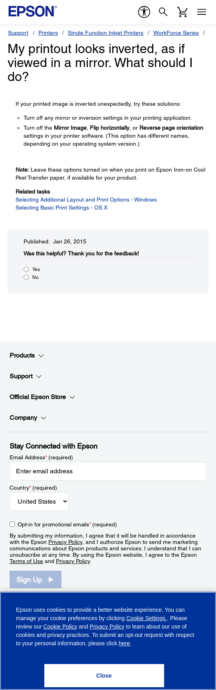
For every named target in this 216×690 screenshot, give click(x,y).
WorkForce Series (176, 33)
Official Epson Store (42, 397)
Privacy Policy (65, 542)
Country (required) (33, 487)
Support (18, 33)
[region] (108, 641)
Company (28, 417)
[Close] (104, 675)
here (124, 643)
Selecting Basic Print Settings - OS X (61, 207)
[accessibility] (144, 12)
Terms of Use (26, 561)
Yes (36, 269)
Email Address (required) (41, 457)
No (35, 277)
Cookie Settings (146, 618)
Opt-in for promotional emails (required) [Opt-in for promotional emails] (67, 524)
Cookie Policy (60, 626)
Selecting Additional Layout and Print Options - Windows (86, 199)
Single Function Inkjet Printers (105, 33)
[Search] (163, 12)
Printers (48, 33)
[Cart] (182, 12)
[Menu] (201, 12)
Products (27, 355)
